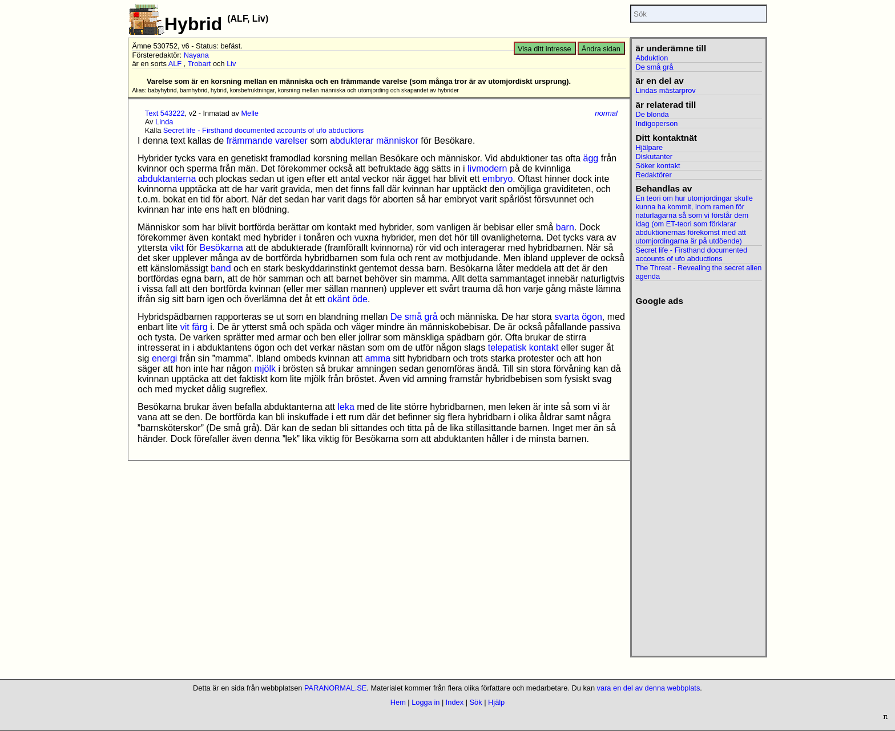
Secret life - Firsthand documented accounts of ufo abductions (263, 130)
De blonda (651, 114)
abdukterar (352, 140)
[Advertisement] (698, 477)
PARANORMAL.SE (335, 688)
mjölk (265, 368)
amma (377, 358)
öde (360, 299)
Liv (231, 63)
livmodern (487, 168)
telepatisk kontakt (523, 347)
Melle (250, 113)
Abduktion (651, 58)
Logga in (426, 702)
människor (397, 140)
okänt (339, 299)
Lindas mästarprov (665, 90)
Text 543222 (165, 113)
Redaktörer (653, 174)
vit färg (194, 327)
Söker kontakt (657, 165)
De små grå (414, 317)
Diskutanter (653, 156)
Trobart (199, 63)
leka (345, 407)
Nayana (196, 55)
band (221, 268)
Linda (164, 121)
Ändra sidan (601, 48)
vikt (177, 248)
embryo (497, 179)
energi (164, 358)
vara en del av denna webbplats (648, 688)
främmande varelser (267, 140)
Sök (476, 702)
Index (454, 702)
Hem (398, 702)
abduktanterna (167, 179)
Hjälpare (649, 147)
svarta (566, 317)
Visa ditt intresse (544, 48)
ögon (592, 317)
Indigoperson (656, 123)
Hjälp (496, 702)
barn (565, 227)
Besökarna (221, 248)
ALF (175, 63)
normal (606, 113)
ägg (591, 158)
